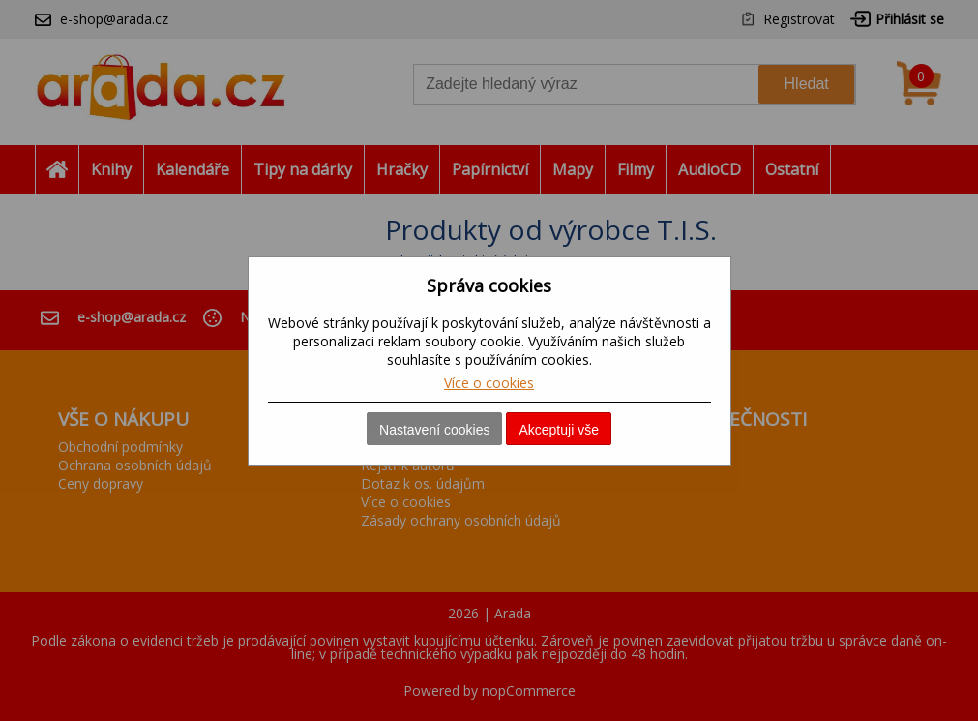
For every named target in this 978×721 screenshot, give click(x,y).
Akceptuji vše (558, 429)
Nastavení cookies (434, 429)
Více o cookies (489, 383)
